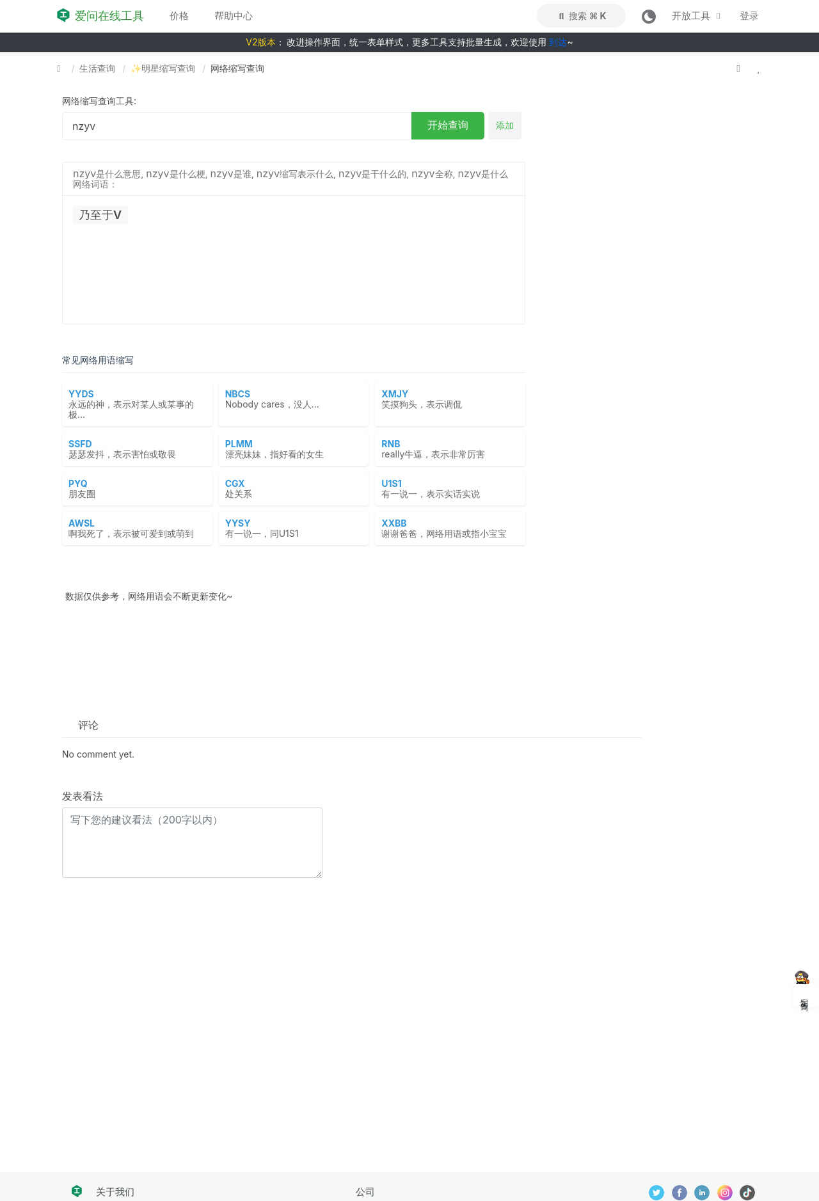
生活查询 (97, 68)
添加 (505, 125)
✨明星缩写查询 (163, 68)
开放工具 (698, 16)
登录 (749, 16)
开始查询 (447, 124)
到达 (558, 41)
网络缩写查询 (237, 68)
